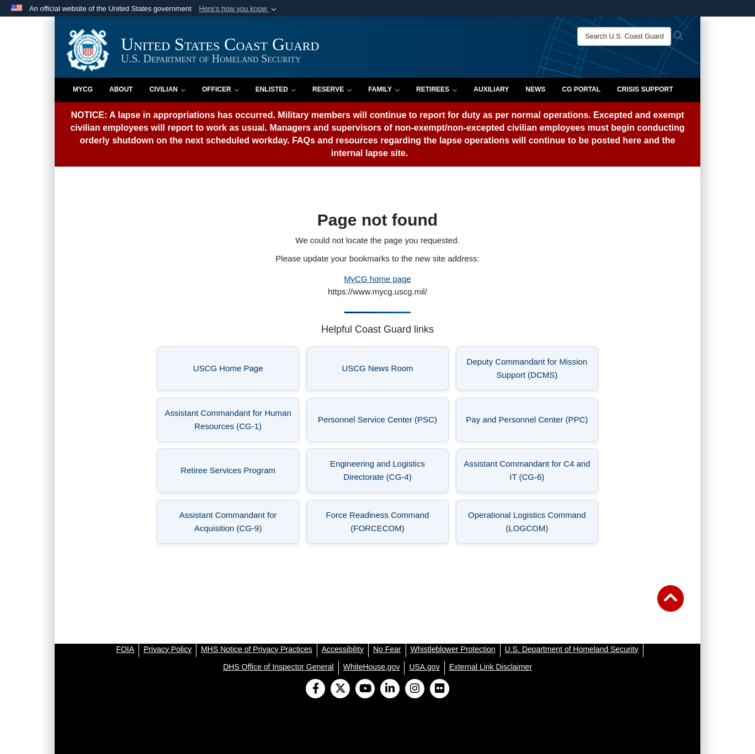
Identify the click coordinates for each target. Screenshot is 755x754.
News (535, 89)
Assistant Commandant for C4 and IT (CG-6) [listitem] (531, 470)
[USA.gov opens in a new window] (424, 666)
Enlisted (276, 89)
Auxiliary (491, 89)
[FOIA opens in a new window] (125, 649)
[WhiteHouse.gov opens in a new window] (371, 666)
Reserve (332, 89)
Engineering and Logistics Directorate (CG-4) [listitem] (389, 470)
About (121, 89)
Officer (220, 89)
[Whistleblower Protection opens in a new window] (453, 649)
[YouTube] (365, 689)
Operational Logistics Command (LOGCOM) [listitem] (533, 521)
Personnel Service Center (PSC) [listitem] (383, 423)
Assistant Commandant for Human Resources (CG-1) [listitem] (232, 419)
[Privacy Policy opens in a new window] (167, 649)
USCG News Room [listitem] (395, 371)
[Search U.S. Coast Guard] (624, 36)
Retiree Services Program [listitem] (239, 474)
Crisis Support (645, 89)
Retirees (436, 89)
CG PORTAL (581, 89)
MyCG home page (377, 279)
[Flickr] (439, 689)
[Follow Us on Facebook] (315, 689)
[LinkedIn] (390, 689)
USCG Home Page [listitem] (246, 371)
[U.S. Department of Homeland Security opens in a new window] (572, 649)
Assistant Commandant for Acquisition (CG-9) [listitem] (239, 521)
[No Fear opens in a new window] (387, 649)
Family (384, 89)
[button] (239, 8)
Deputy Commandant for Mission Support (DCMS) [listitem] (532, 368)
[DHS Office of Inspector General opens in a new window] (278, 666)
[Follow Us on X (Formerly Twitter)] (340, 689)
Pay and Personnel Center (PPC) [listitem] (532, 423)
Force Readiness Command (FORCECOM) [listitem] (387, 521)
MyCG (83, 89)
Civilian (167, 89)
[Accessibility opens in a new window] (343, 649)
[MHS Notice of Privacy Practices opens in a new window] (256, 649)
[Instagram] (414, 689)
